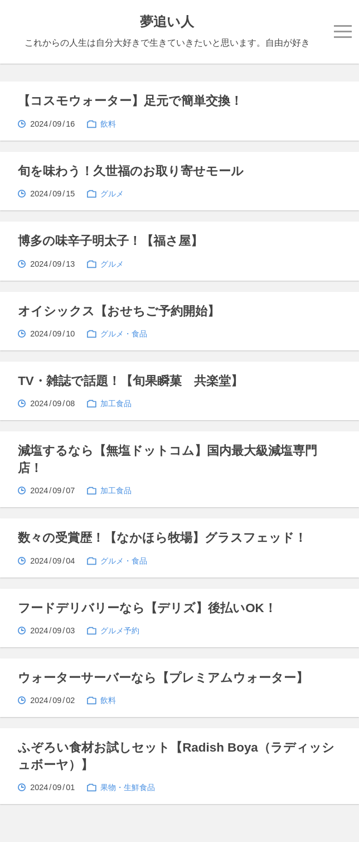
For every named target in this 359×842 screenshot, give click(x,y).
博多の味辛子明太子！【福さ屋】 (110, 241)
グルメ (112, 193)
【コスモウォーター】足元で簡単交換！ (130, 101)
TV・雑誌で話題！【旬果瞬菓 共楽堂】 (130, 381)
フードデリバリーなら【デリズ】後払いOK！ (147, 608)
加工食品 (116, 403)
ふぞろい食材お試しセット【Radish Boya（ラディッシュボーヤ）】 (176, 755)
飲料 (108, 123)
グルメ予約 (119, 630)
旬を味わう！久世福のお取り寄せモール (131, 171)
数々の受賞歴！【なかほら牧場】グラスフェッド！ (162, 538)
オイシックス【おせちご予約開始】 (119, 311)
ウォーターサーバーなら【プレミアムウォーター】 (163, 678)
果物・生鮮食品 (127, 787)
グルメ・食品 (123, 333)
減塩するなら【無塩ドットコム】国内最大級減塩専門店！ (167, 459)
